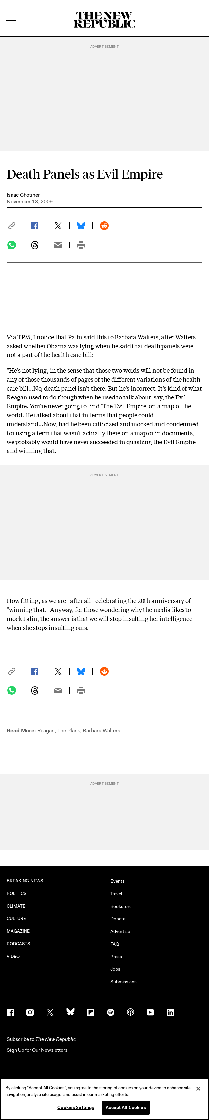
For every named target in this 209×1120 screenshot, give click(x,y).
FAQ (114, 944)
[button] (15, 226)
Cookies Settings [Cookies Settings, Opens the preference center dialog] (75, 1107)
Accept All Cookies (126, 1107)
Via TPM (18, 336)
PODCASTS (19, 944)
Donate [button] (117, 919)
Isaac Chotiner (23, 194)
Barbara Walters (101, 730)
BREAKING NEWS (25, 881)
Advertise (120, 931)
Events (117, 881)
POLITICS (17, 893)
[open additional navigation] (11, 14)
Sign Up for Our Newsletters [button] (37, 1050)
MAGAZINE (18, 931)
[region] (104, 1099)
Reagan (46, 730)
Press (116, 956)
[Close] (198, 1088)
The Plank (68, 730)
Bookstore (120, 906)
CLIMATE (16, 906)
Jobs (115, 969)
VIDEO (13, 956)
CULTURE (16, 918)
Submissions (123, 982)
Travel (116, 894)
